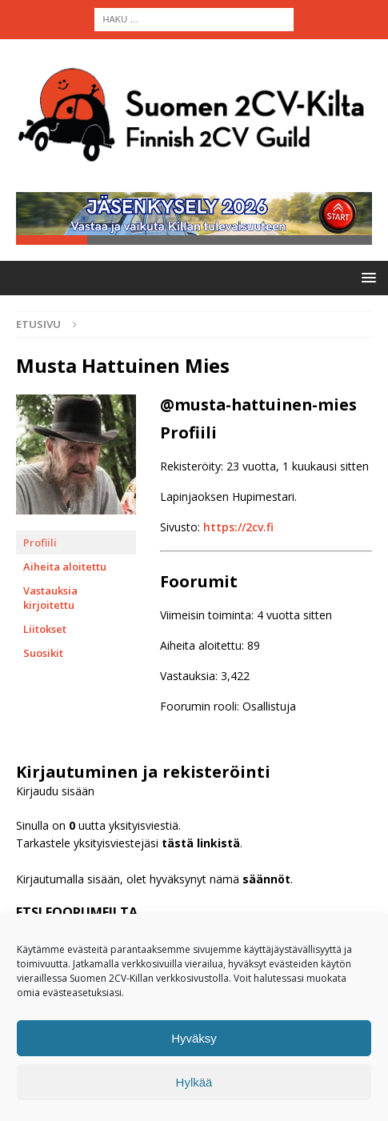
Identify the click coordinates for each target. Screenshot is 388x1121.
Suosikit (43, 654)
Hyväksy (194, 1038)
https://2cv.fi (238, 527)
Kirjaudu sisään (55, 791)
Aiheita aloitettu (64, 567)
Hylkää (194, 1082)
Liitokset (44, 630)
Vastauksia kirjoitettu (50, 598)
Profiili (40, 543)
